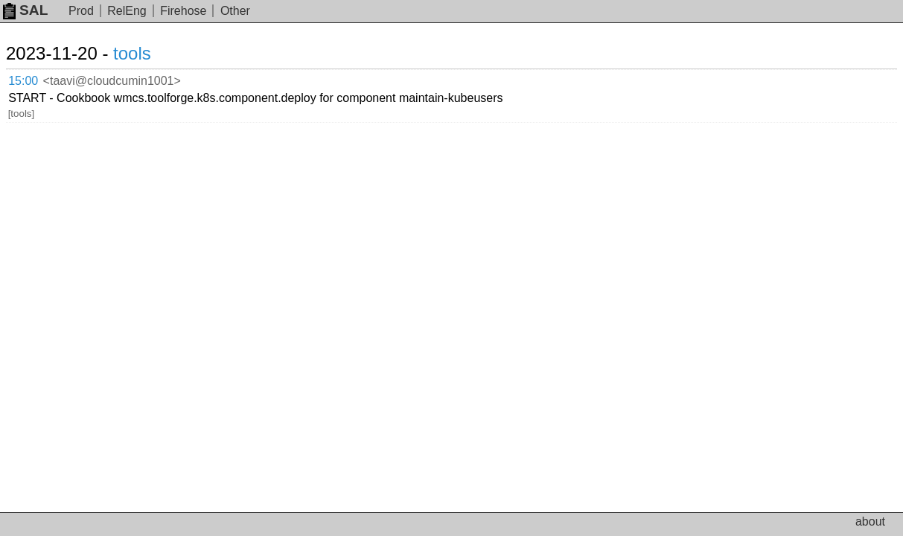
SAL (25, 10)
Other (235, 10)
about (870, 521)
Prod (81, 10)
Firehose (183, 10)
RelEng (126, 10)
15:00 (38, 78)
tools (150, 53)
